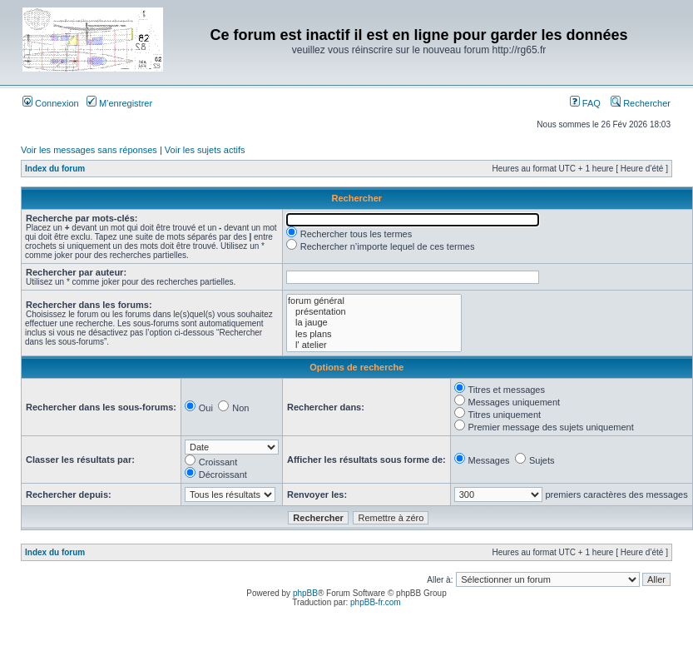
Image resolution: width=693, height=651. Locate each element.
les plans (374, 334)
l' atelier (374, 345)
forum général (374, 301)
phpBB (305, 593)
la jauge (374, 322)
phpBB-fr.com (375, 602)
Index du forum (55, 168)
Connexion (50, 103)
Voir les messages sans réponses (89, 150)
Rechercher (641, 103)
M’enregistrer (119, 103)
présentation (374, 311)
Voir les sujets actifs (205, 150)
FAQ (585, 103)
